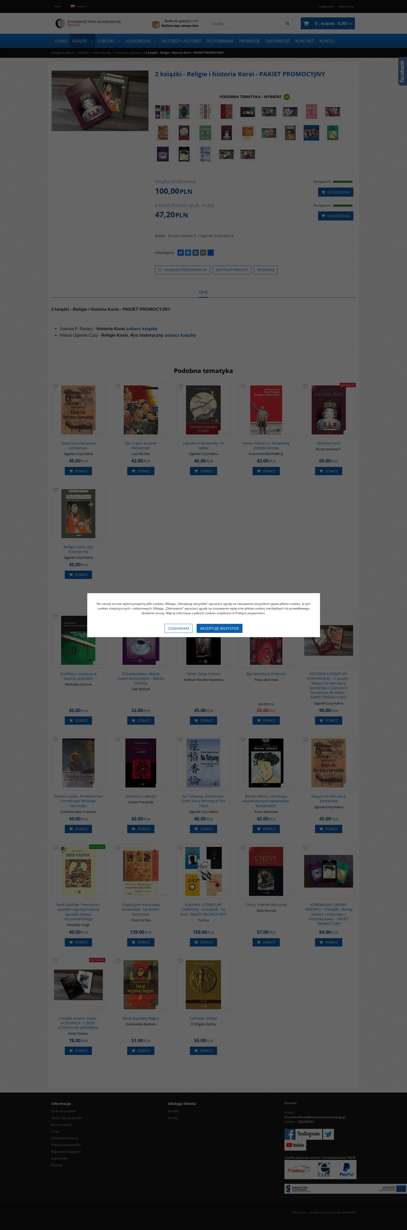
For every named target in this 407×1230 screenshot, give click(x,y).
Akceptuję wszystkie (219, 628)
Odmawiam (178, 628)
